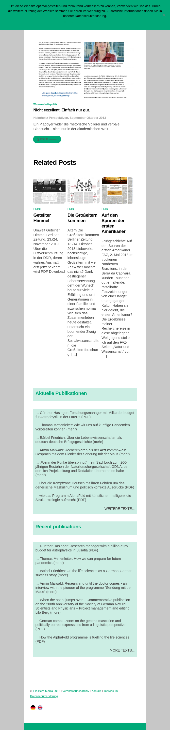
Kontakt (96, 690)
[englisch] (40, 707)
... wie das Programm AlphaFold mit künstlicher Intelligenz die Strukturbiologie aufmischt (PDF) (83, 498)
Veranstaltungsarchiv (75, 690)
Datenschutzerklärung (44, 696)
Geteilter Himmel (42, 218)
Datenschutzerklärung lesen (88, 22)
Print (37, 208)
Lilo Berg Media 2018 (46, 690)
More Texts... (122, 650)
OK (64, 22)
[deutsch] (33, 707)
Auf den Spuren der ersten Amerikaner (113, 223)
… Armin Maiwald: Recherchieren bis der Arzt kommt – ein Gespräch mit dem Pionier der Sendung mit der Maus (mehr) (82, 452)
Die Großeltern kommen (83, 218)
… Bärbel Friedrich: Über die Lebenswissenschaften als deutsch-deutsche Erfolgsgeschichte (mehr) (78, 440)
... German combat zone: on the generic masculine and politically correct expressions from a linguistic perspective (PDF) (80, 625)
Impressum (110, 690)
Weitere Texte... (119, 509)
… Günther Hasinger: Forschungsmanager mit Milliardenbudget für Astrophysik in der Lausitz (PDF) (84, 415)
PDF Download (47, 139)
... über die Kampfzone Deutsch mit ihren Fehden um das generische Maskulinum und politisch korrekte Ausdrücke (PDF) (84, 485)
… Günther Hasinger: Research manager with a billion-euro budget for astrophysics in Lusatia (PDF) (81, 548)
